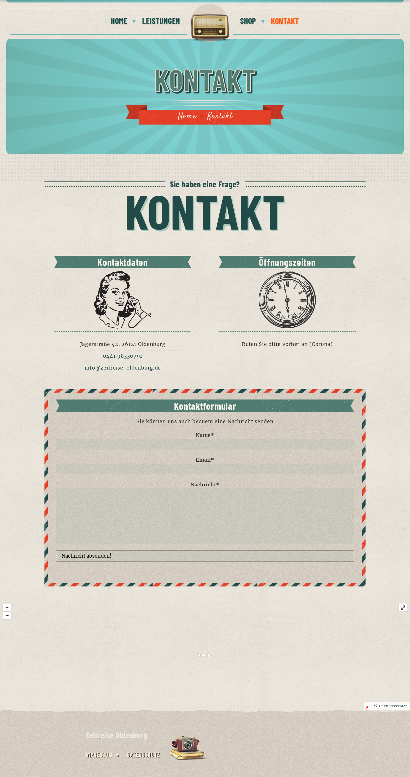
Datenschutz (143, 754)
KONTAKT (285, 21)
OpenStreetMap (393, 706)
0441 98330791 (122, 356)
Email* (205, 465)
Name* (205, 441)
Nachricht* (205, 512)
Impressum (99, 754)
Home (187, 116)
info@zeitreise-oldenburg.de (123, 368)
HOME (119, 21)
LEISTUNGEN (161, 21)
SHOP (248, 21)
